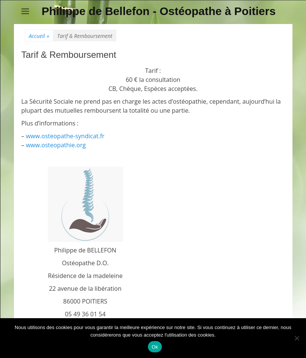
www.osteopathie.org (56, 145)
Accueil (39, 36)
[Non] (296, 338)
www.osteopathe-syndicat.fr (65, 136)
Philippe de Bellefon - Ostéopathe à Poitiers (159, 11)
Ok (155, 347)
